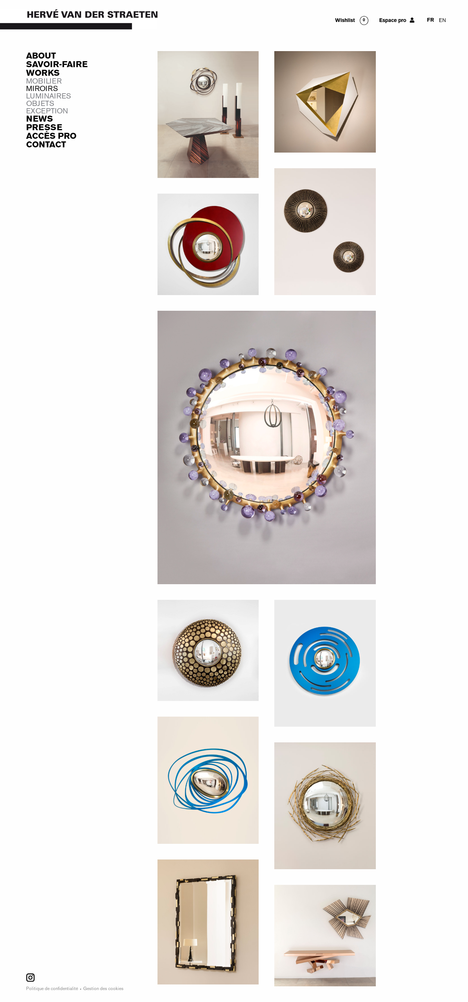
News (39, 119)
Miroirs (42, 89)
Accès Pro (51, 136)
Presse (44, 128)
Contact (46, 145)
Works (43, 73)
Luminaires (48, 96)
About (41, 56)
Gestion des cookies (103, 989)
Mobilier (44, 81)
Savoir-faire (57, 65)
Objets (40, 104)
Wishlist (345, 20)
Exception (47, 111)
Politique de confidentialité (52, 989)
